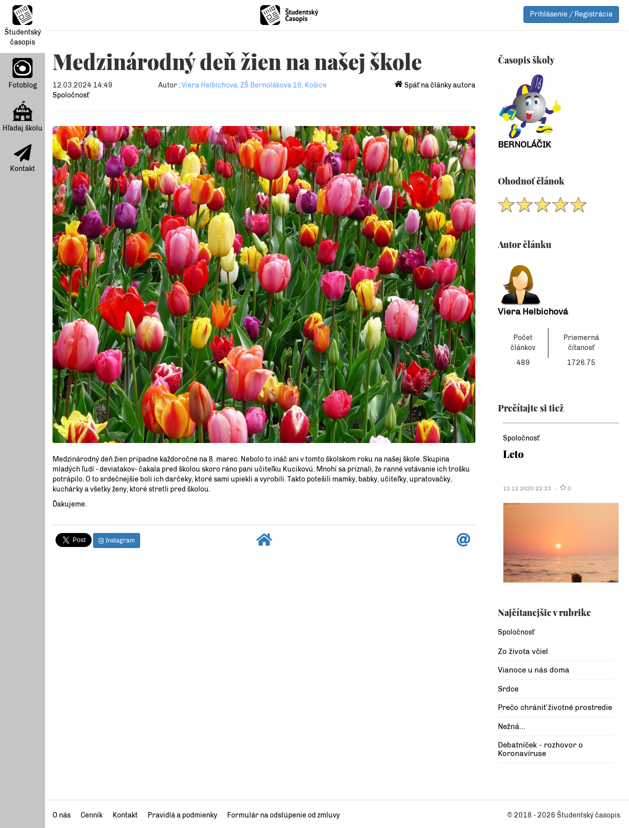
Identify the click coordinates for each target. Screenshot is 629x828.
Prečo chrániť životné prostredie (555, 707)
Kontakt (22, 158)
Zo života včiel (523, 651)
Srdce (508, 689)
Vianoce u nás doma (533, 670)
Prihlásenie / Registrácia (571, 14)
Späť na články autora (435, 85)
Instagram (117, 540)
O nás (62, 815)
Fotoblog (23, 74)
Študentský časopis (23, 25)
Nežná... (511, 726)
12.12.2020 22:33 (527, 488)
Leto (513, 453)
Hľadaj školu (23, 116)
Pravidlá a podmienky (182, 815)
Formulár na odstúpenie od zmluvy (283, 815)
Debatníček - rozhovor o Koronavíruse (540, 749)
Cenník (92, 815)
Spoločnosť (71, 95)
